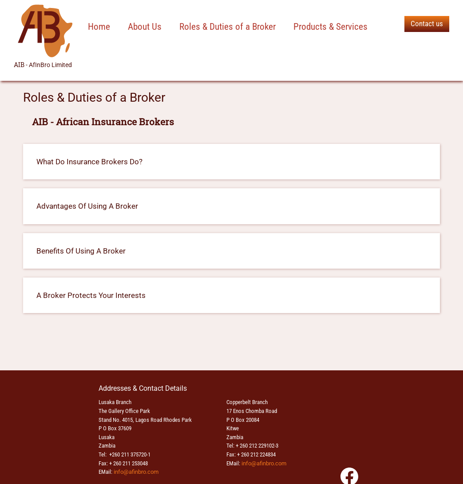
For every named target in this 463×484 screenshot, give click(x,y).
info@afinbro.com (136, 471)
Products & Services (330, 26)
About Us (145, 26)
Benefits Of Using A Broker (81, 250)
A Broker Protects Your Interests (91, 295)
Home (99, 26)
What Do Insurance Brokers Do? (89, 161)
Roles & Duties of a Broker (227, 26)
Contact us (427, 23)
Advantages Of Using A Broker (87, 206)
